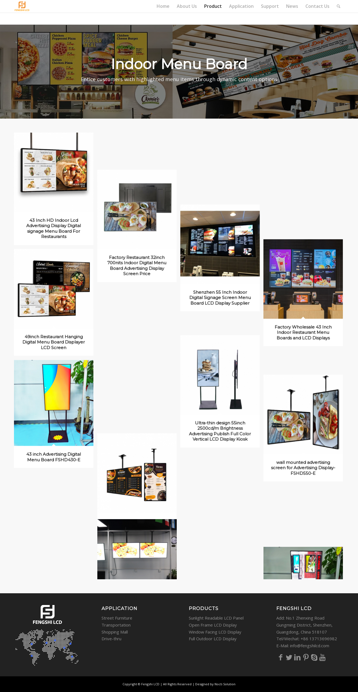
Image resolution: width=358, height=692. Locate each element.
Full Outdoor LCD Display (213, 638)
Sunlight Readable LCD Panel (216, 618)
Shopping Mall (115, 632)
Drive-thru (111, 638)
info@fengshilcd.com (309, 645)
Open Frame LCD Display (213, 625)
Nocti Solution (225, 684)
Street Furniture (117, 618)
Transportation (116, 625)
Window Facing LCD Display (215, 632)
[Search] (338, 6)
